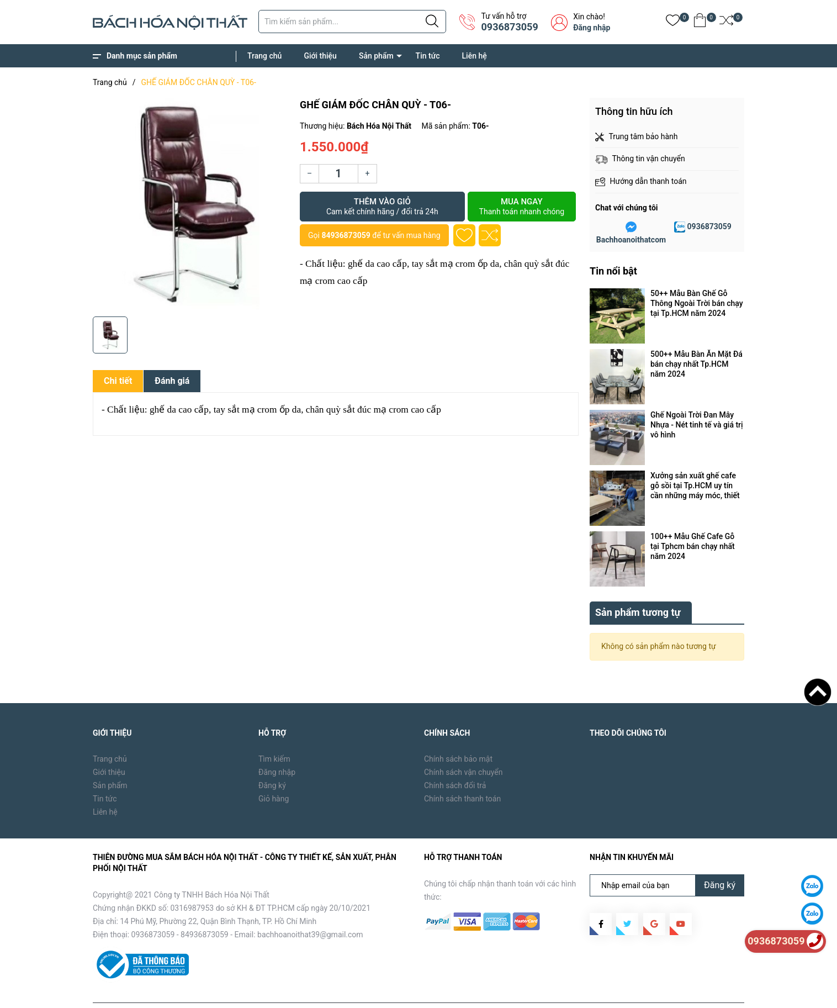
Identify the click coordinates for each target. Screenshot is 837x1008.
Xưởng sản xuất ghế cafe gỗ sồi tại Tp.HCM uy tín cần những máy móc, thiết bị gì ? (695, 485)
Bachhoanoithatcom (631, 239)
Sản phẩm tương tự (638, 587)
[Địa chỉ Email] (667, 860)
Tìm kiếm (274, 733)
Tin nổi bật (613, 271)
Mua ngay (521, 207)
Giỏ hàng (273, 773)
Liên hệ (474, 55)
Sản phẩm (376, 55)
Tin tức (428, 55)
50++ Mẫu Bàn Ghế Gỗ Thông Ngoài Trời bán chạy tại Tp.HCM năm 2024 (696, 303)
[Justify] (432, 21)
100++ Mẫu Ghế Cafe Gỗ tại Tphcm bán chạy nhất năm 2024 (692, 546)
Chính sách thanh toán (462, 773)
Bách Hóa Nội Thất (186, 992)
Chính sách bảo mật (458, 733)
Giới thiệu (320, 55)
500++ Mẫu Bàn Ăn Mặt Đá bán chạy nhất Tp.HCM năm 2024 (696, 364)
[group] (191, 204)
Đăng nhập (591, 27)
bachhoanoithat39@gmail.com (310, 909)
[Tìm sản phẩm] (352, 21)
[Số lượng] (338, 173)
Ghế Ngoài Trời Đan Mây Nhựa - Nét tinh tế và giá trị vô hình (696, 424)
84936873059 (345, 235)
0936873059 (509, 27)
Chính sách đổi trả (455, 760)
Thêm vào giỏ (382, 207)
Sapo (270, 992)
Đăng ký (272, 760)
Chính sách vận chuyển (463, 746)
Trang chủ (264, 55)
